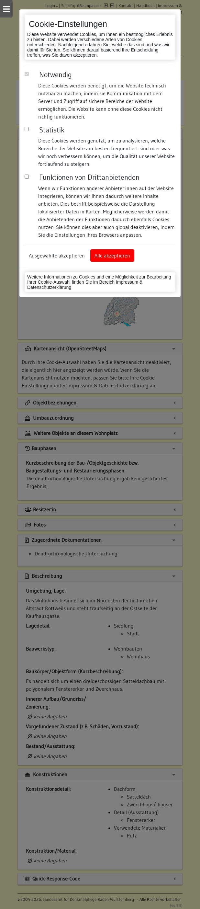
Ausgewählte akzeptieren (57, 255)
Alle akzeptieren (112, 255)
